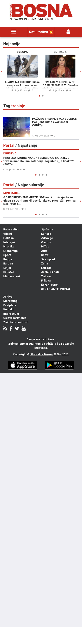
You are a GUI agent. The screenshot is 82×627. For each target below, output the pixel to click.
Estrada (46, 267)
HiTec (45, 246)
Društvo (8, 272)
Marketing (10, 300)
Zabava (46, 276)
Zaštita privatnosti (15, 322)
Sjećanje (47, 229)
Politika (8, 238)
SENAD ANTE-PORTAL (56, 289)
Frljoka (46, 280)
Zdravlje (47, 238)
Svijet (7, 267)
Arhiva (7, 296)
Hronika (8, 246)
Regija (7, 259)
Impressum (11, 313)
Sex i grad (48, 259)
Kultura (46, 233)
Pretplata (9, 305)
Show (45, 255)
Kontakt (8, 309)
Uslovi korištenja (14, 318)
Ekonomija (10, 250)
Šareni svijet (49, 285)
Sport (7, 255)
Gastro (46, 242)
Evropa (8, 263)
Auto (44, 250)
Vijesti (7, 233)
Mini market (11, 276)
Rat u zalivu (11, 229)
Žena (44, 263)
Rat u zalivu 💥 (41, 32)
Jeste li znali (50, 272)
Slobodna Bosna (41, 354)
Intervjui (9, 242)
